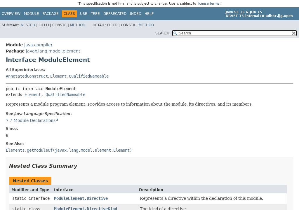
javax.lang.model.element (53, 51)
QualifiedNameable (89, 76)
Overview (11, 14)
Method (77, 25)
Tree (95, 14)
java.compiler (38, 45)
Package (51, 14)
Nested (28, 25)
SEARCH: (163, 33)
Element (58, 76)
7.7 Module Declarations (30, 120)
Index (135, 14)
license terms (208, 4)
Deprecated (114, 14)
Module (31, 14)
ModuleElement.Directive (81, 198)
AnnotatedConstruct (27, 76)
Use (83, 14)
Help (149, 14)
